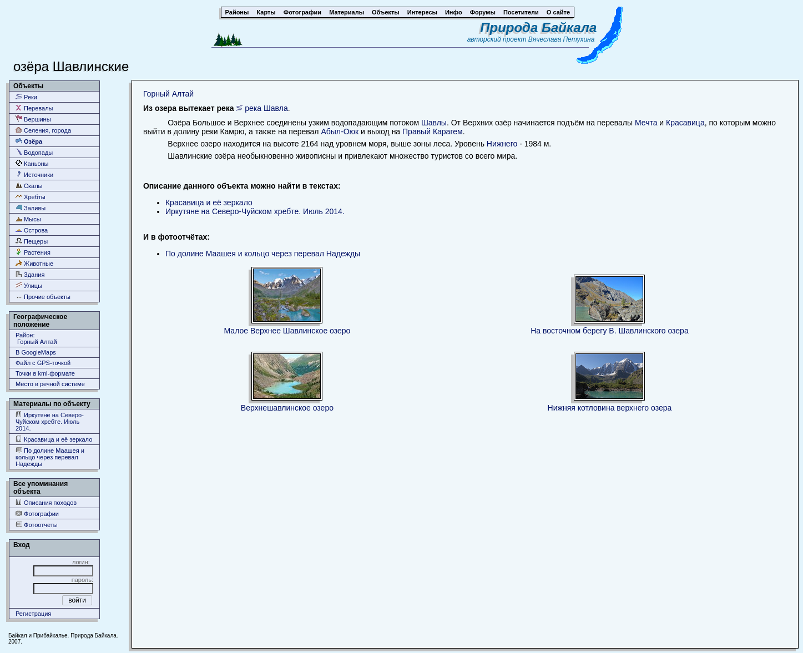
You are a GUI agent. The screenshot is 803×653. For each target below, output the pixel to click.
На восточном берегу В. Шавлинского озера (610, 330)
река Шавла (266, 108)
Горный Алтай (168, 93)
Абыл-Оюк (339, 131)
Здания (30, 274)
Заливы (31, 207)
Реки (26, 96)
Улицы (29, 285)
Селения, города (43, 130)
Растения (33, 252)
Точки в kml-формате (45, 373)
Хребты (31, 196)
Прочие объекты (43, 296)
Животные (34, 263)
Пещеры (32, 241)
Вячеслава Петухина (561, 39)
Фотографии (37, 513)
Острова (32, 230)
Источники (34, 174)
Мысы (28, 218)
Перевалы (34, 108)
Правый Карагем (432, 131)
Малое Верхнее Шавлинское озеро (287, 330)
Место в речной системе (50, 384)
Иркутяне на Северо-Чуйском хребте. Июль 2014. (50, 421)
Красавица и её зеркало (54, 439)
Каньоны (32, 163)
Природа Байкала (538, 27)
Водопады (34, 152)
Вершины (33, 119)
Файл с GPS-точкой (43, 363)
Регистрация (33, 613)
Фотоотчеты (37, 524)
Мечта (646, 122)
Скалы (29, 185)
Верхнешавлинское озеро (287, 407)
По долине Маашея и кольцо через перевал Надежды (50, 457)
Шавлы (434, 122)
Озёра (29, 141)
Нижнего (502, 143)
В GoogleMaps (36, 352)
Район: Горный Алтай (36, 338)
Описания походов (46, 502)
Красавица (685, 122)
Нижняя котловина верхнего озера (610, 407)
